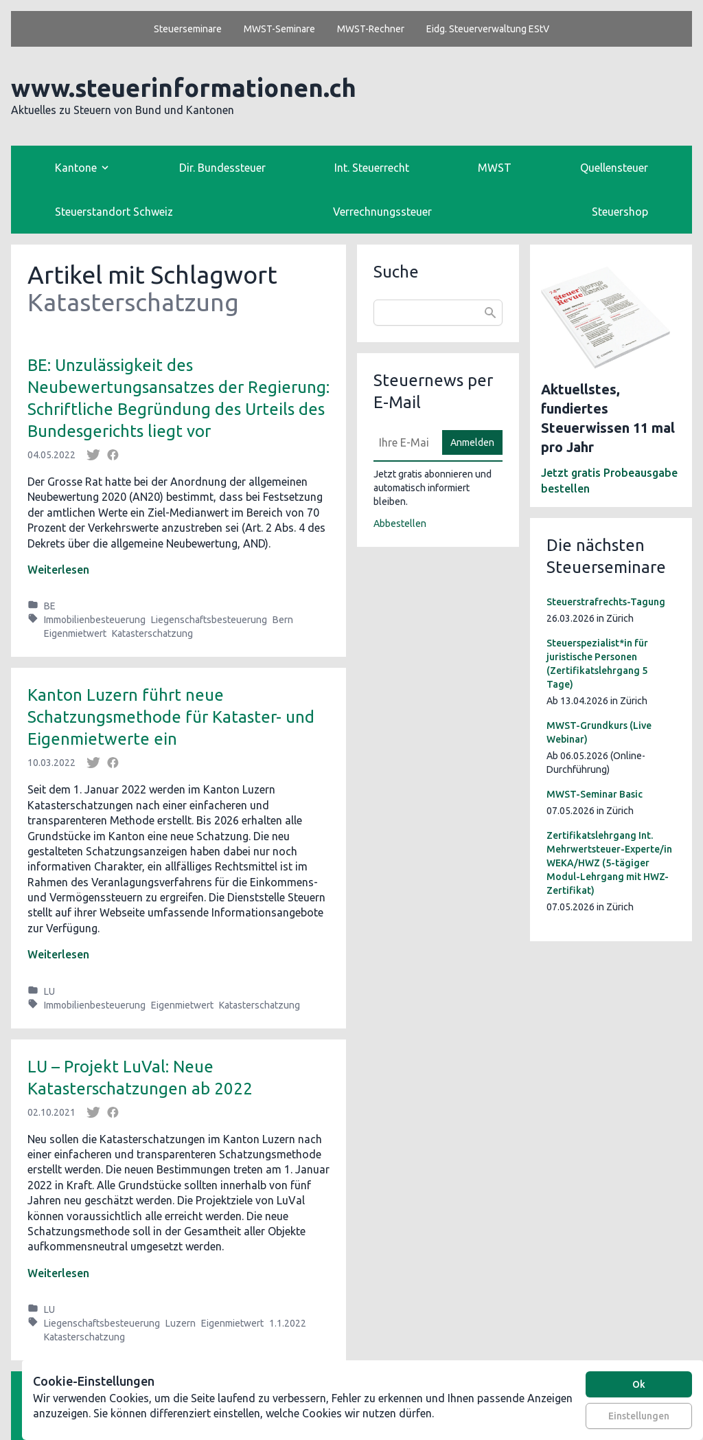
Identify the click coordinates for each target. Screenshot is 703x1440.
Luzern (180, 1323)
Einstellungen (638, 1415)
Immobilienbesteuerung (95, 619)
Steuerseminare (188, 28)
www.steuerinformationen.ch (183, 88)
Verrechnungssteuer (382, 211)
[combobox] (438, 313)
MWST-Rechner (370, 28)
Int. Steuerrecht (371, 167)
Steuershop (620, 211)
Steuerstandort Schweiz (114, 211)
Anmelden (472, 442)
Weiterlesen (58, 569)
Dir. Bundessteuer (222, 167)
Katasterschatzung (152, 633)
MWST (494, 167)
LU (49, 991)
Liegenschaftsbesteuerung (209, 619)
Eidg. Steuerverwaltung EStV (487, 28)
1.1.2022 (287, 1323)
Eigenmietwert (75, 633)
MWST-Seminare (279, 28)
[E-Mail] (403, 442)
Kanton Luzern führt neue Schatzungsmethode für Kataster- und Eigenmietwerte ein (170, 717)
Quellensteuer (614, 167)
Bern (283, 619)
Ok (638, 1384)
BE (50, 605)
